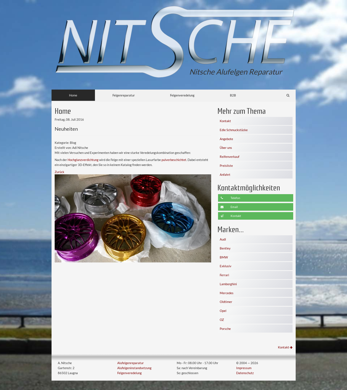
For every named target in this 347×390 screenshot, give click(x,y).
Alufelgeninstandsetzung (134, 368)
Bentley (225, 248)
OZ (222, 320)
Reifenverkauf (229, 156)
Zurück (59, 172)
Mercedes (226, 293)
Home (73, 95)
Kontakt (225, 121)
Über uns (226, 147)
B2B (233, 95)
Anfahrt (225, 174)
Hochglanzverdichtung (83, 160)
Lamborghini (228, 284)
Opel (223, 311)
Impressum (243, 368)
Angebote (226, 139)
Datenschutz (245, 373)
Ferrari (224, 275)
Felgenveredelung (182, 95)
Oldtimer (226, 302)
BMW (224, 257)
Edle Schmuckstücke (234, 130)
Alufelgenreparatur (130, 363)
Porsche (225, 328)
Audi (223, 239)
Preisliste (226, 165)
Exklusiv (225, 266)
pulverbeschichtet (174, 160)
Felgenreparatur (123, 95)
